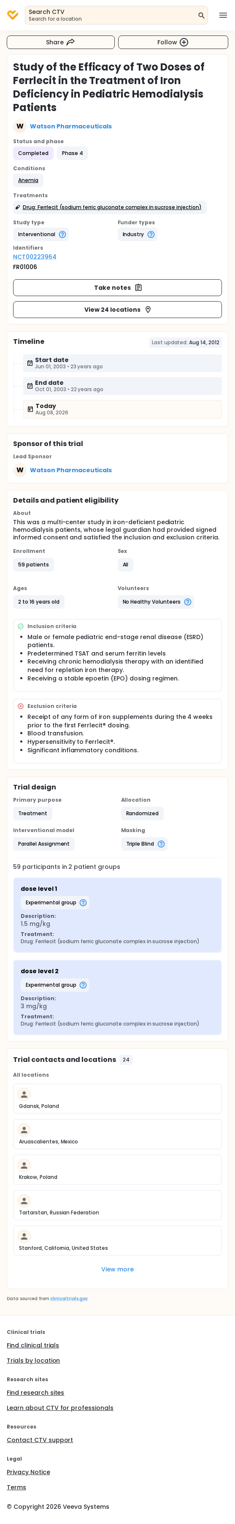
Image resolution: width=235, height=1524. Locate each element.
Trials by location (33, 1360)
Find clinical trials (33, 1345)
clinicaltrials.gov (68, 1298)
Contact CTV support (40, 1440)
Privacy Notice (28, 1472)
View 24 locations (118, 309)
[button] (28, 180)
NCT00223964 (35, 257)
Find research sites (35, 1392)
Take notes (118, 287)
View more (117, 1269)
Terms (16, 1487)
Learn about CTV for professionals (60, 1408)
